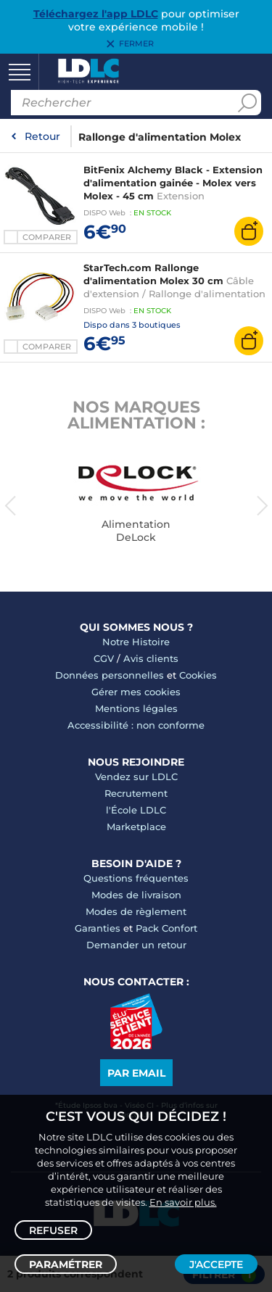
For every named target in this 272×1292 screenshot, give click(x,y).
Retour (42, 136)
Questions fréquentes (136, 878)
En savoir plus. (183, 1202)
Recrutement (136, 793)
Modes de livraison (136, 894)
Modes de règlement (136, 911)
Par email (136, 1073)
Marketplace (136, 826)
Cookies (198, 675)
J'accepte (216, 1264)
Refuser (53, 1230)
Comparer (46, 237)
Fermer (136, 44)
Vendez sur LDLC (136, 776)
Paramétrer (65, 1264)
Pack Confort (166, 928)
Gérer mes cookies (136, 691)
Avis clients (150, 658)
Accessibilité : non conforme (136, 725)
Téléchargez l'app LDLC (95, 13)
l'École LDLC (136, 810)
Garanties (97, 928)
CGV (104, 658)
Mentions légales (136, 708)
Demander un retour (136, 945)
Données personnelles (109, 675)
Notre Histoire (136, 641)
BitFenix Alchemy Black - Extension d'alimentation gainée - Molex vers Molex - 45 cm (173, 183)
